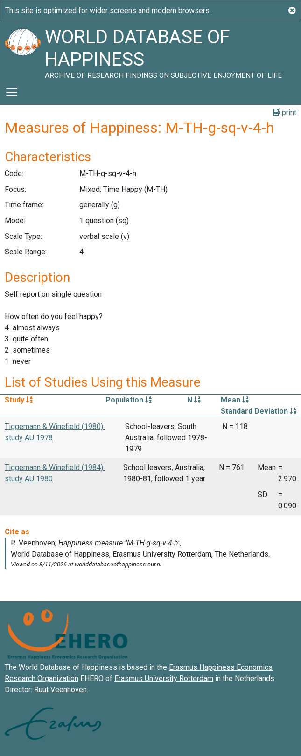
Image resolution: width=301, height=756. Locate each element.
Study (19, 399)
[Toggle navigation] (12, 92)
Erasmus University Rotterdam (163, 678)
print (284, 112)
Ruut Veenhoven (60, 689)
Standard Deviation (258, 411)
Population (128, 399)
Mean (235, 399)
